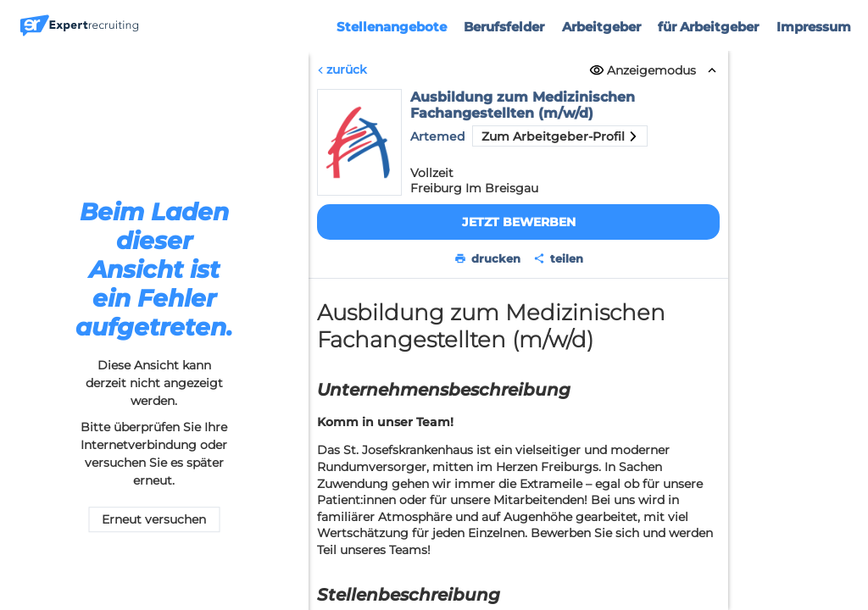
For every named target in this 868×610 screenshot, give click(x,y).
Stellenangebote (392, 27)
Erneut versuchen (154, 520)
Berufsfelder (504, 27)
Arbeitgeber (601, 27)
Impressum (813, 27)
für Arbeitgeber (708, 27)
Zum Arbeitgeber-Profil (559, 136)
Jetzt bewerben (518, 222)
